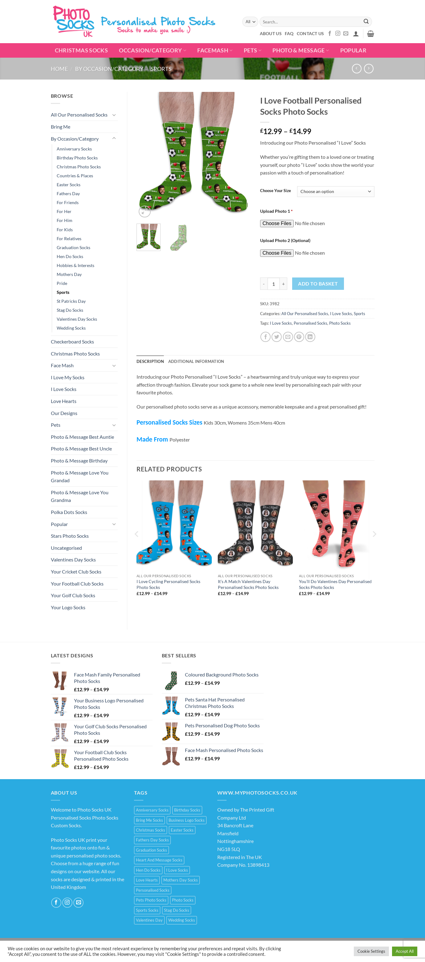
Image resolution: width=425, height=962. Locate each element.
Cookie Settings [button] (371, 951)
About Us (271, 33)
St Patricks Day (71, 301)
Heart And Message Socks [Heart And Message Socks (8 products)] (159, 859)
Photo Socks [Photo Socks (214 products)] (183, 900)
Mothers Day (69, 274)
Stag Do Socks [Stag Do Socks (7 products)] (176, 910)
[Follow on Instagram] (337, 33)
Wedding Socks (71, 328)
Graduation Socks (73, 247)
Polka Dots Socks (69, 512)
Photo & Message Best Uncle (81, 448)
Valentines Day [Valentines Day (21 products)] (149, 920)
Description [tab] (150, 361)
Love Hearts (63, 401)
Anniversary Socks (74, 148)
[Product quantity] (274, 284)
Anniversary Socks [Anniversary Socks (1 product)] (152, 810)
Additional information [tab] (196, 361)
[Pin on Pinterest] (299, 337)
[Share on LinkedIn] (310, 337)
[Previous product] (369, 68)
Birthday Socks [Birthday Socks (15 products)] (187, 810)
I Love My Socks (67, 377)
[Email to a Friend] (288, 337)
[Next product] (357, 68)
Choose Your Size (275, 191)
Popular (59, 524)
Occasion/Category (152, 50)
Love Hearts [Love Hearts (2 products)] (147, 880)
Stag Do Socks (70, 310)
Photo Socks (340, 323)
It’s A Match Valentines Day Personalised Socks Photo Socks (248, 584)
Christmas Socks (81, 50)
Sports (161, 68)
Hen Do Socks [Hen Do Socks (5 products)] (148, 870)
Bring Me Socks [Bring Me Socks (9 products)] (149, 820)
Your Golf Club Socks (73, 595)
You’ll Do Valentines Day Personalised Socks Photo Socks (335, 584)
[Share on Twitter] (277, 337)
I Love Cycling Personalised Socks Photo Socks (168, 584)
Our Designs (64, 413)
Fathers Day (68, 193)
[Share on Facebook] (265, 337)
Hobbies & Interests (75, 265)
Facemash (214, 50)
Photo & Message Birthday (79, 460)
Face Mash (62, 365)
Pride (62, 283)
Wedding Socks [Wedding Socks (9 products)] (181, 920)
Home (59, 68)
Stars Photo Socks (70, 536)
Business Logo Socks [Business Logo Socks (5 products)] (187, 820)
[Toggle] (114, 114)
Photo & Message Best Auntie (82, 437)
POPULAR (353, 50)
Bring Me (60, 127)
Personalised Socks (310, 323)
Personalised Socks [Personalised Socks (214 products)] (153, 890)
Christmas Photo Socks (79, 166)
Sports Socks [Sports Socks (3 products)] (147, 910)
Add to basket (318, 283)
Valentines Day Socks (77, 319)
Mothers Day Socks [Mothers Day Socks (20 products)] (180, 880)
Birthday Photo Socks (77, 157)
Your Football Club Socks (77, 583)
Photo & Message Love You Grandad (79, 476)
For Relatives (69, 238)
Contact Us (310, 33)
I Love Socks (63, 389)
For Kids (65, 229)
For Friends (68, 202)
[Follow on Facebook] (329, 33)
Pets (252, 50)
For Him (64, 220)
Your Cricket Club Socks (76, 571)
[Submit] (366, 22)
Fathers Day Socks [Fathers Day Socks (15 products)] (152, 839)
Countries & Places (75, 175)
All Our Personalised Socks (79, 114)
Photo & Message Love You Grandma (79, 496)
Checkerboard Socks (72, 341)
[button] (356, 33)
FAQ (289, 33)
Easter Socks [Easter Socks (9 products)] (182, 830)
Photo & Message (300, 50)
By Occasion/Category (109, 68)
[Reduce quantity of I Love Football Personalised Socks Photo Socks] (264, 284)
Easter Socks (68, 184)
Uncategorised (66, 548)
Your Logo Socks (68, 607)
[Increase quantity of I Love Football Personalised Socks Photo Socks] (283, 284)
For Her (64, 211)
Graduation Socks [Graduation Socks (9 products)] (151, 850)
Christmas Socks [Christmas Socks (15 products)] (150, 830)
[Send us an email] (345, 33)
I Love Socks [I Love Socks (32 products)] (177, 870)
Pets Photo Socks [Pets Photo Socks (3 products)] (151, 900)
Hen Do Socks (70, 256)
